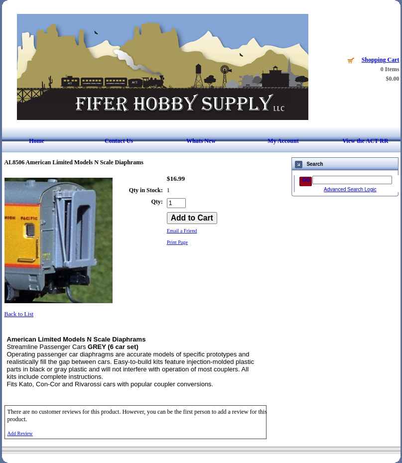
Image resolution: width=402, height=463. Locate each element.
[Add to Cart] (192, 218)
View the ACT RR (365, 140)
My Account (283, 140)
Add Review (20, 433)
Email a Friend (182, 230)
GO (306, 180)
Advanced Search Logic (350, 189)
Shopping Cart (381, 59)
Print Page (177, 242)
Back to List (19, 314)
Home (36, 140)
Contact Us (119, 140)
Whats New (201, 140)
